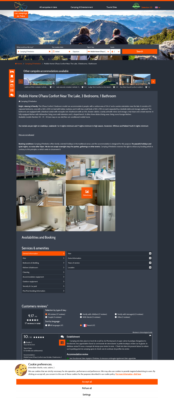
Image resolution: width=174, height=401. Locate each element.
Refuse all (87, 388)
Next (153, 81)
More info (84, 357)
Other (124, 294)
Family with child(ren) (95, 291)
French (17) (91, 302)
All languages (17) (56, 302)
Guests (112, 47)
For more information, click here (128, 374)
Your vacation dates (57, 47)
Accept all (87, 381)
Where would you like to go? (25, 47)
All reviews (56, 291)
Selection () (146, 7)
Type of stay (90, 47)
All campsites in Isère (48, 7)
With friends (91, 294)
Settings (87, 394)
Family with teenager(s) (130, 291)
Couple (54, 294)
